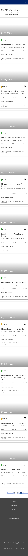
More (25, 2)
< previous (10, 492)
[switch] (25, 39)
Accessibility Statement (12, 542)
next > (25, 492)
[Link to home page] (1, 2)
